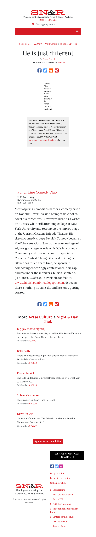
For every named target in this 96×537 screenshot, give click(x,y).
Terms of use (59, 526)
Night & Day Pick (68, 43)
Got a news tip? (58, 482)
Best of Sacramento (63, 494)
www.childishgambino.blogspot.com (39, 282)
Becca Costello (49, 59)
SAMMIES (58, 499)
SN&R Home (59, 489)
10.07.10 (38, 43)
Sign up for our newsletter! (48, 441)
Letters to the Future (64, 516)
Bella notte (24, 351)
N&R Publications (62, 504)
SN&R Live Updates (48, 20)
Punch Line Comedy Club (37, 192)
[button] (77, 31)
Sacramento (25, 43)
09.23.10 (33, 403)
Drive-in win (25, 413)
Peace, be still (26, 373)
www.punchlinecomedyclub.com (43, 140)
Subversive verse (28, 395)
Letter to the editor (60, 478)
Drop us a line (57, 473)
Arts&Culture (51, 43)
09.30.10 (33, 363)
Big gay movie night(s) (31, 328)
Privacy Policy (60, 521)
